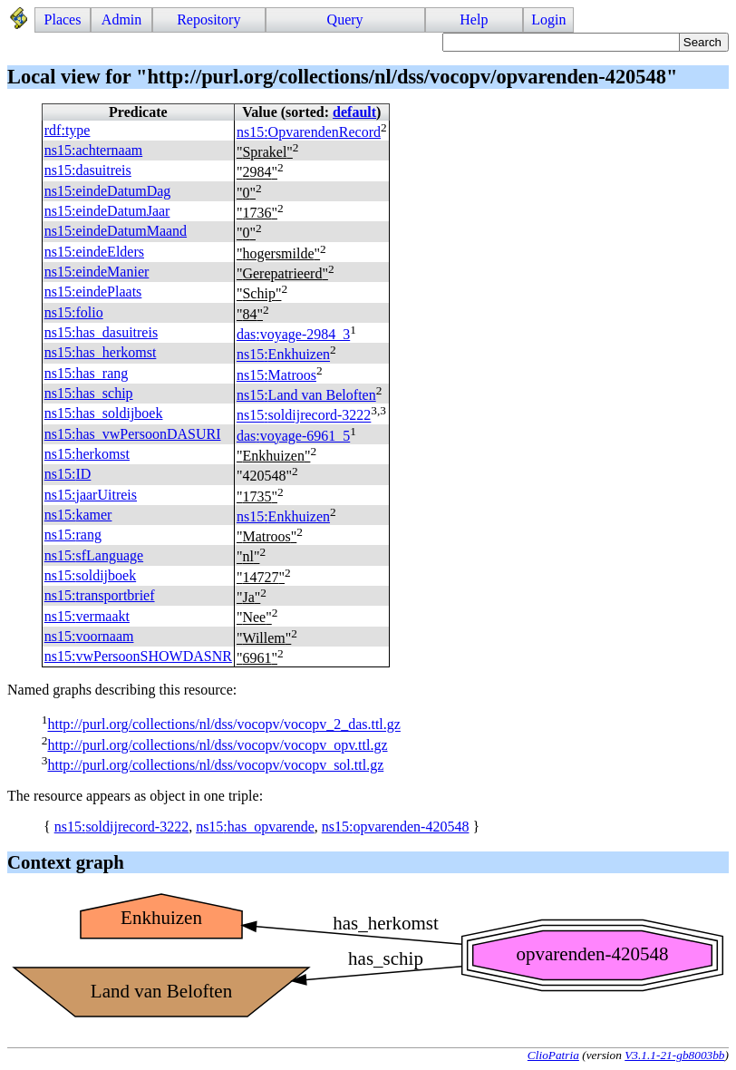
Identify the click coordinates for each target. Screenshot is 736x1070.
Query (345, 19)
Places (63, 19)
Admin (121, 19)
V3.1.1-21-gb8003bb (674, 1055)
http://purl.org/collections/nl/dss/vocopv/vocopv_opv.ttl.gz (217, 745)
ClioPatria (553, 1055)
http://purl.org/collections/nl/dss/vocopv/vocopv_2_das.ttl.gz (223, 725)
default (354, 112)
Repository (208, 19)
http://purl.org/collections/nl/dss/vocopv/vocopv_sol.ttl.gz (215, 765)
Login (548, 19)
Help (474, 19)
